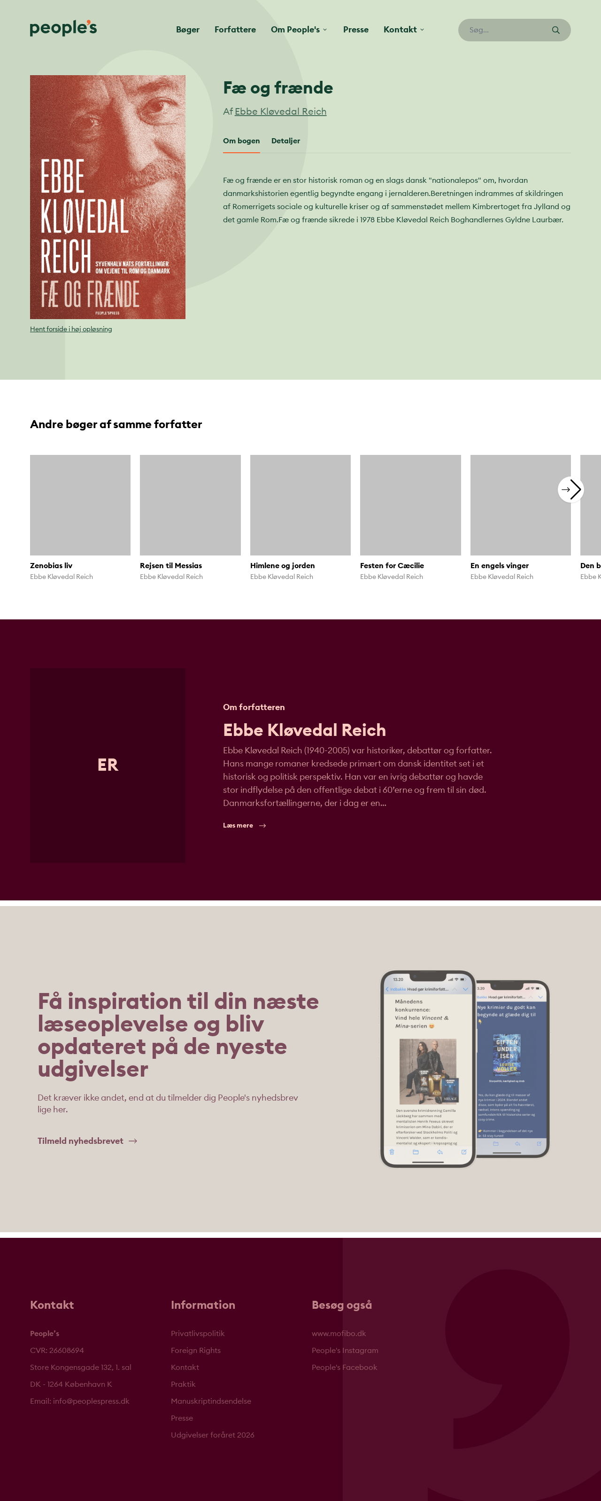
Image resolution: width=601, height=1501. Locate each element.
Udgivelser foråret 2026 (212, 1435)
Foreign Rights (196, 1350)
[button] (571, 490)
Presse (356, 29)
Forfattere (235, 29)
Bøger (188, 29)
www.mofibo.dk (339, 1333)
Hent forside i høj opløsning (71, 329)
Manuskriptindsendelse (211, 1401)
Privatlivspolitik (198, 1333)
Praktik (183, 1384)
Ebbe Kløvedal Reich (281, 112)
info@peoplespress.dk (91, 1401)
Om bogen (241, 141)
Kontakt (185, 1367)
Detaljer (285, 141)
